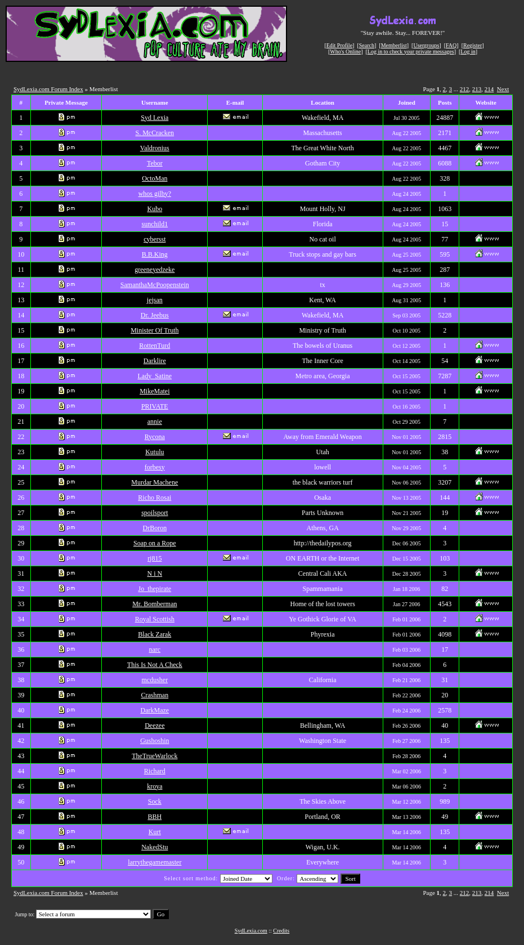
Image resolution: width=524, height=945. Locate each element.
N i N (154, 573)
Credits (281, 931)
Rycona (155, 437)
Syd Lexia (154, 118)
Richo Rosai (154, 497)
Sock (155, 801)
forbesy (155, 467)
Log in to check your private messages (411, 51)
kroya (154, 786)
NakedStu (154, 847)
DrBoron (154, 528)
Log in (467, 51)
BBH (154, 817)
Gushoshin (154, 741)
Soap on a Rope (154, 543)
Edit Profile (339, 45)
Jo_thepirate (154, 589)
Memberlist (394, 45)
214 (489, 89)
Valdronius (154, 148)
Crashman (154, 695)
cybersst (154, 239)
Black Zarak (154, 634)
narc (154, 649)
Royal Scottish (154, 619)
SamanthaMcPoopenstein (154, 285)
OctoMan (154, 178)
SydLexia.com (251, 931)
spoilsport (154, 513)
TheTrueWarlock (154, 756)
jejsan (155, 300)
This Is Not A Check (154, 665)
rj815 (154, 558)
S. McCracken (154, 133)
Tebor (155, 163)
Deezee (154, 725)
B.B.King (155, 254)
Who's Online (345, 51)
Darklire (155, 361)
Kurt (155, 832)
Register (472, 45)
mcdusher (154, 680)
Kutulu (154, 452)
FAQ (451, 45)
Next (503, 89)
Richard (154, 771)
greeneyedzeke (154, 270)
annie (154, 422)
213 (477, 89)
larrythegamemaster (154, 862)
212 (464, 89)
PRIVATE (154, 406)
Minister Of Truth (154, 330)
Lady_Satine (154, 376)
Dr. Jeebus (155, 315)
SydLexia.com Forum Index (48, 89)
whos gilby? (154, 194)
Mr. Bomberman (154, 604)
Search (366, 45)
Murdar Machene (154, 482)
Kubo (154, 209)
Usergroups (426, 45)
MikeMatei (154, 391)
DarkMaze (154, 710)
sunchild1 (154, 224)
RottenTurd (154, 346)
